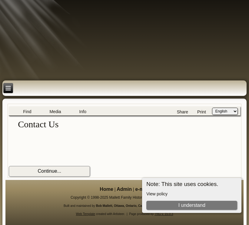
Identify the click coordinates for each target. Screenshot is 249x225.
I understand (191, 205)
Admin (124, 189)
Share (182, 111)
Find (27, 111)
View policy (157, 193)
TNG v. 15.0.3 (163, 214)
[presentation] (55, 148)
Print (201, 111)
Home (106, 189)
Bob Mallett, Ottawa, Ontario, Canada (122, 205)
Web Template (85, 214)
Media (55, 111)
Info (82, 111)
